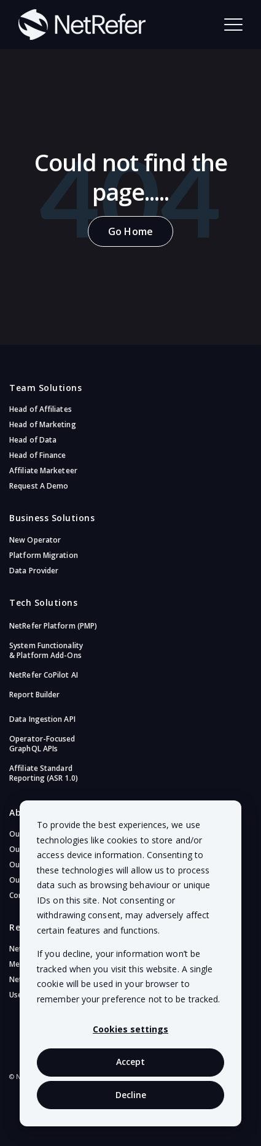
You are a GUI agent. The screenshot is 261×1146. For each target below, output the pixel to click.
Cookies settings (130, 1029)
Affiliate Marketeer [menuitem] (43, 470)
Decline (130, 1095)
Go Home (130, 231)
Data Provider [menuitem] (33, 570)
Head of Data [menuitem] (32, 440)
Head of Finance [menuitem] (37, 455)
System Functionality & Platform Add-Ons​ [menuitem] (46, 650)
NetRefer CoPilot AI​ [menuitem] (43, 675)
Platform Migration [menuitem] (43, 555)
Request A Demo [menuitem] (38, 486)
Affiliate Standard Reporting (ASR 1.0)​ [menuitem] (43, 773)
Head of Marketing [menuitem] (42, 424)
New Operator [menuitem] (35, 540)
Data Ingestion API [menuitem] (42, 719)
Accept (130, 1061)
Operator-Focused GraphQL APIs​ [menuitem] (42, 744)
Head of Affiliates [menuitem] (40, 409)
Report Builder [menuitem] (34, 694)
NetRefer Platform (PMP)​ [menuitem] (53, 626)
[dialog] (130, 963)
